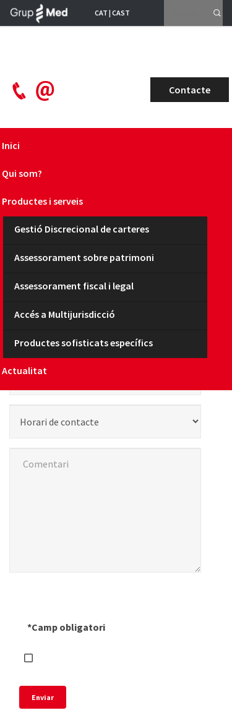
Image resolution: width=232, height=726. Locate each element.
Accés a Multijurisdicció (64, 314)
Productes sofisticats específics (83, 342)
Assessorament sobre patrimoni (84, 257)
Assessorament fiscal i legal (74, 286)
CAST (121, 12)
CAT (101, 12)
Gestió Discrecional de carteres (81, 229)
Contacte (189, 89)
